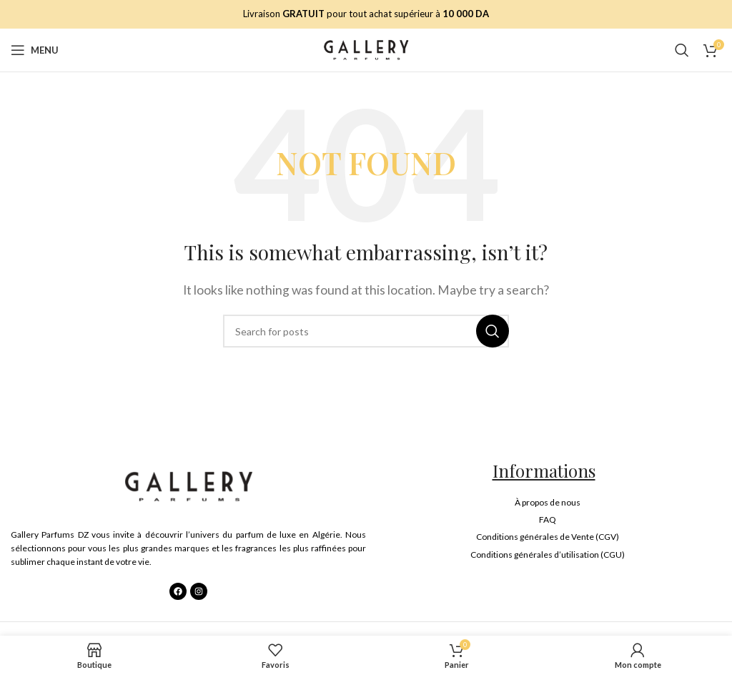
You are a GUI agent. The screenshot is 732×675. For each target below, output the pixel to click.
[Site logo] (366, 48)
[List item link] (543, 502)
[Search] (682, 50)
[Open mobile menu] (35, 50)
